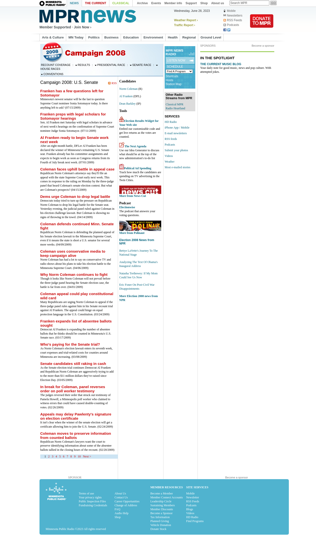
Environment (153, 37)
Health (173, 37)
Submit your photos (176, 150)
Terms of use (86, 493)
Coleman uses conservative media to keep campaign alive (72, 253)
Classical (120, 3)
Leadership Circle (161, 501)
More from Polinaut (131, 233)
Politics (93, 37)
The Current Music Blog (220, 64)
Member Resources (166, 487)
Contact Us (121, 497)
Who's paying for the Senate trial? (70, 344)
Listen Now (176, 60)
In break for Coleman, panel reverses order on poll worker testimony (72, 389)
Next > (87, 456)
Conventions (52, 74)
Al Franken (126, 96)
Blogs (189, 509)
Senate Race (140, 64)
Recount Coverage (56, 64)
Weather (170, 161)
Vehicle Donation (160, 525)
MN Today (75, 37)
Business (111, 37)
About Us (120, 493)
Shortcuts (172, 76)
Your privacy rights (90, 497)
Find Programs (195, 521)
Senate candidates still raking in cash (73, 363)
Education (131, 37)
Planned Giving (159, 521)
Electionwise (127, 207)
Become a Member (161, 493)
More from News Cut (132, 196)
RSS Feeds (232, 20)
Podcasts (231, 24)
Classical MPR (174, 104)
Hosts (169, 80)
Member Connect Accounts (166, 497)
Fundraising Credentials (93, 505)
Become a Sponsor (161, 513)
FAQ (117, 509)
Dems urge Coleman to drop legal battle (75, 196)
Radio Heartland (175, 108)
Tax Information (160, 517)
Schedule (175, 66)
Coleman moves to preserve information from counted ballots (75, 435)
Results (82, 64)
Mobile (229, 10)
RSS (114, 83)
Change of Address (126, 505)
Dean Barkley (127, 103)
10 (79, 456)
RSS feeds (171, 139)
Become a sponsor (263, 45)
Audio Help (121, 513)
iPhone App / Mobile (177, 127)
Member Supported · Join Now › (65, 27)
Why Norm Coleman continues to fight (74, 274)
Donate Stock (158, 529)
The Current (95, 3)
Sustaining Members (162, 505)
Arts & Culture (53, 37)
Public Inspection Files (92, 501)
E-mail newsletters (176, 133)
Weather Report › (186, 20)
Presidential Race (110, 64)
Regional (189, 37)
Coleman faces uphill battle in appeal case (77, 169)
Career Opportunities (127, 501)
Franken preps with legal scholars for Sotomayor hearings (73, 116)
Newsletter (192, 497)
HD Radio (171, 122)
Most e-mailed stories (177, 167)
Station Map (173, 84)
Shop (118, 517)
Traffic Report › (184, 25)
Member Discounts (161, 509)
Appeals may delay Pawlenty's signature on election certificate (75, 416)
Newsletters (232, 15)
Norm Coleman (128, 89)
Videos (169, 156)
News (74, 3)
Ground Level (210, 37)
